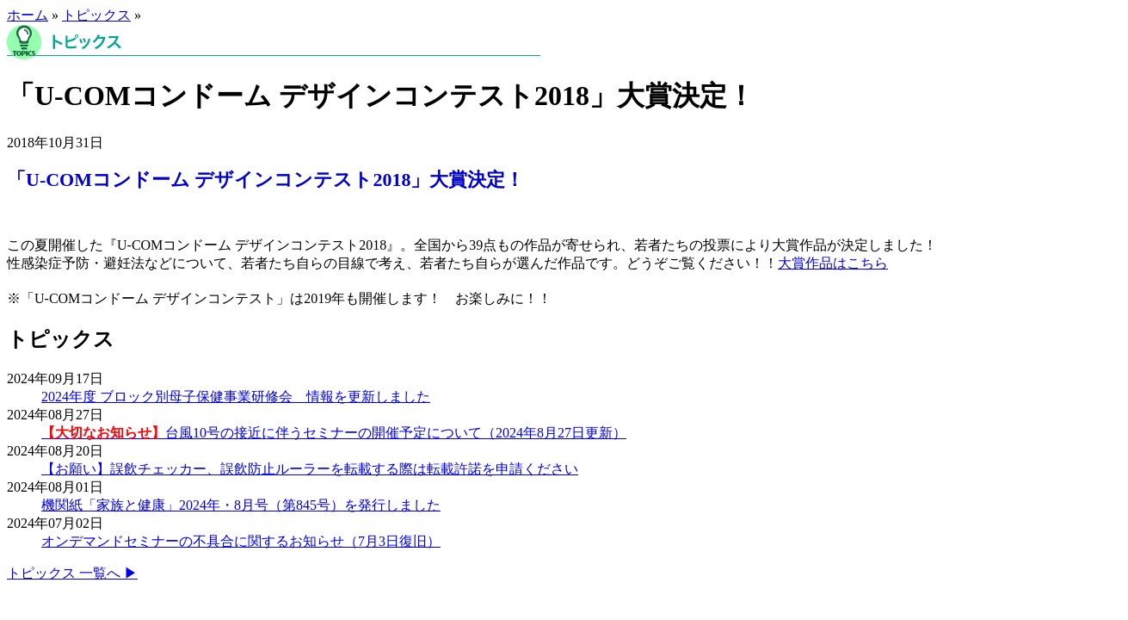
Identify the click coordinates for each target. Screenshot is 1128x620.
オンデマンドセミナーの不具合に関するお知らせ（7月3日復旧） (241, 541)
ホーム (27, 15)
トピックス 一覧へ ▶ (72, 573)
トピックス (96, 15)
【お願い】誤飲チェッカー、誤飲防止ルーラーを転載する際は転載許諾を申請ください (309, 469)
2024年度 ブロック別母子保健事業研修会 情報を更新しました (235, 396)
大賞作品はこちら (833, 263)
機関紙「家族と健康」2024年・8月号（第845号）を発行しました (241, 505)
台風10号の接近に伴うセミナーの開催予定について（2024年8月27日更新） (333, 432)
